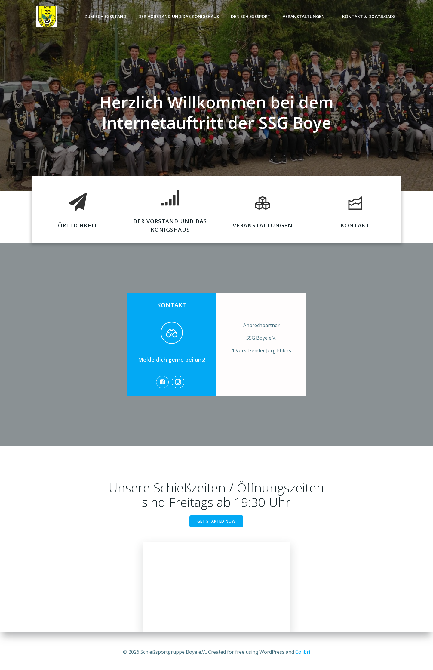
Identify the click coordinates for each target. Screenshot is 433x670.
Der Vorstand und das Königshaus (179, 17)
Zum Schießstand (106, 17)
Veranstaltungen (306, 17)
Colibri (302, 652)
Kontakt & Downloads (369, 17)
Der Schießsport (251, 17)
